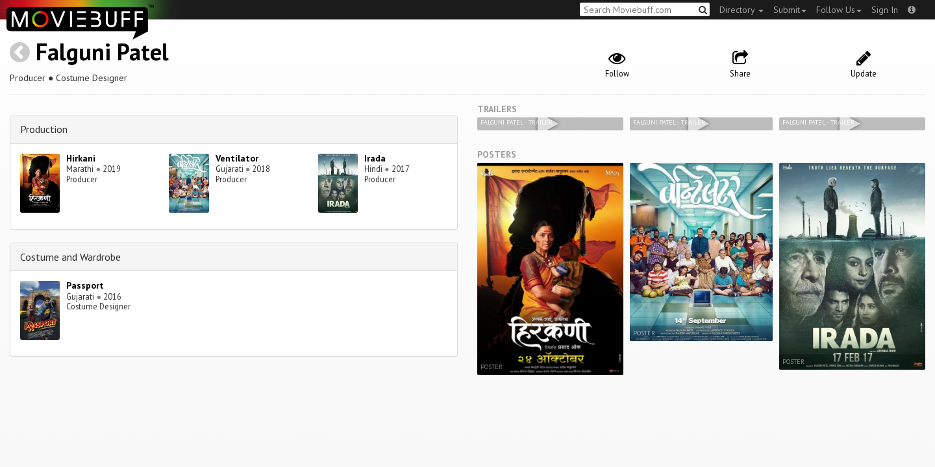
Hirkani (80, 158)
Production (44, 129)
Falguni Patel (102, 51)
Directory (741, 10)
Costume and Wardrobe (70, 256)
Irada (375, 158)
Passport (85, 285)
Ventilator (237, 158)
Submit (789, 10)
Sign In (884, 10)
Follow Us (839, 10)
